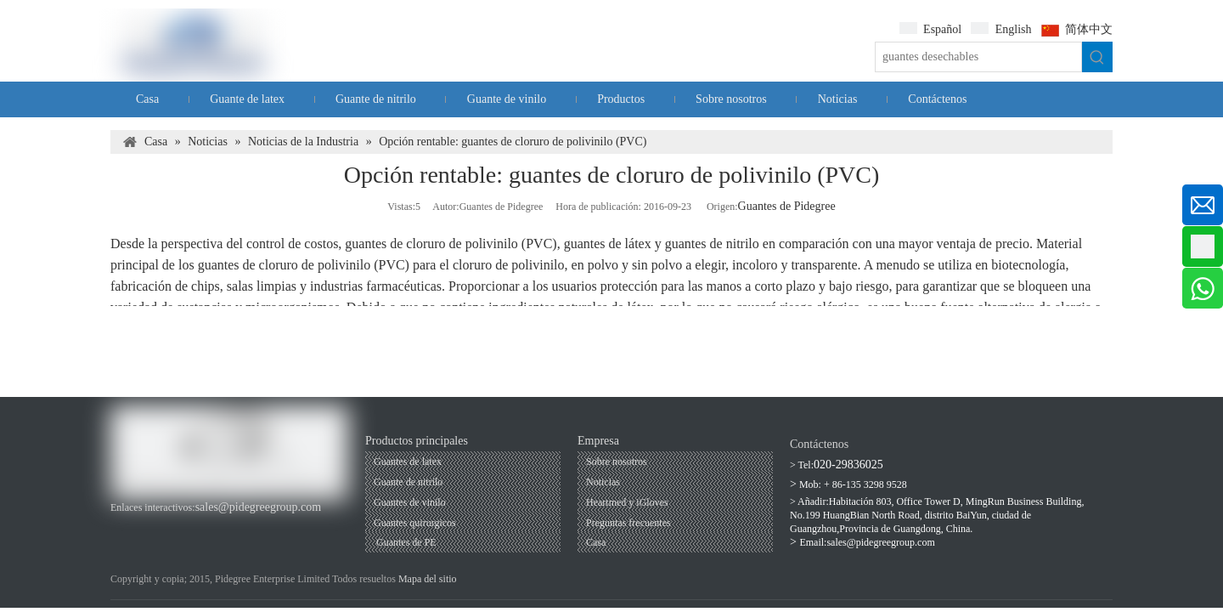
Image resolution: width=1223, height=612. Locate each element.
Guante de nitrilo (408, 482)
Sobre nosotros (616, 462)
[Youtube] (150, 525)
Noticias (603, 482)
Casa (596, 542)
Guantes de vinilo (410, 502)
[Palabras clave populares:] (1097, 57)
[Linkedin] (178, 525)
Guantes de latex (408, 462)
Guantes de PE (405, 542)
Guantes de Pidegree (787, 206)
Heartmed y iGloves (627, 502)
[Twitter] (206, 525)
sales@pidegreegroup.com (258, 507)
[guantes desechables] (978, 57)
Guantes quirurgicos (415, 523)
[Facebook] (121, 525)
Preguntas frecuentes (628, 523)
